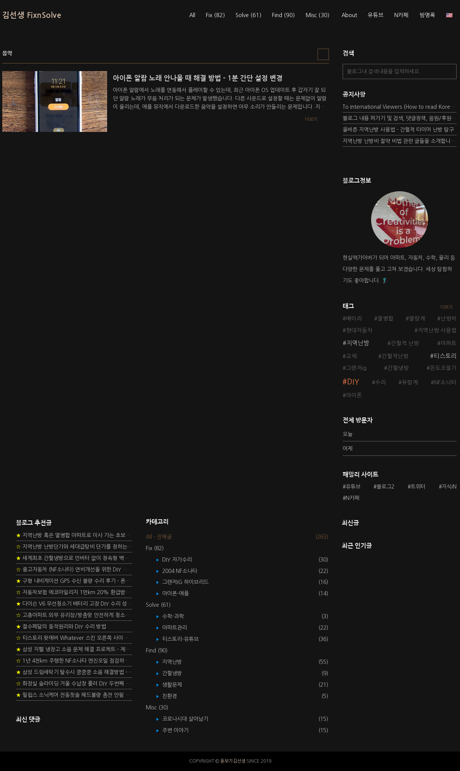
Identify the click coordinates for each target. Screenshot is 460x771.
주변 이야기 (181, 730)
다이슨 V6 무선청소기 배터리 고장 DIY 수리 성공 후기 (74, 603)
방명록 (427, 15)
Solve (248, 15)
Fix (215, 15)
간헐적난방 (395, 356)
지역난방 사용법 (437, 330)
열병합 (386, 318)
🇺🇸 (449, 15)
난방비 (449, 318)
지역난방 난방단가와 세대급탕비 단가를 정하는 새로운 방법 (74, 546)
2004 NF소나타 (185, 571)
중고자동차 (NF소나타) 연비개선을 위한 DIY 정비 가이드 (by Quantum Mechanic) (74, 569)
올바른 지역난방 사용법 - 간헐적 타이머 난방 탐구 (398, 129)
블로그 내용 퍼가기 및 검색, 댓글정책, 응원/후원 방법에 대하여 (400, 118)
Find (283, 15)
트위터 (418, 486)
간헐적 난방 (405, 343)
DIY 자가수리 (182, 560)
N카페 (401, 15)
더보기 (446, 307)
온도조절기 (443, 368)
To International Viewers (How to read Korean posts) (400, 106)
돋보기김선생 (232, 761)
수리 (380, 382)
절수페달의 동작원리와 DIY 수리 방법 (61, 626)
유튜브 (376, 15)
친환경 (175, 696)
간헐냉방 (398, 368)
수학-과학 (178, 616)
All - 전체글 (159, 536)
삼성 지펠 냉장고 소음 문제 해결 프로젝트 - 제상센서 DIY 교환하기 (74, 649)
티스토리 (445, 356)
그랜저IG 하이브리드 (191, 582)
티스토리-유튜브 (186, 639)
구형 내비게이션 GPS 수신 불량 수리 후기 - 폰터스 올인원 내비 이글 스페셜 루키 (74, 581)
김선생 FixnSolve (32, 15)
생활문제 (177, 685)
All (192, 15)
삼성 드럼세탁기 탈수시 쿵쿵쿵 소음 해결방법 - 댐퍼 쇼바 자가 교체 (74, 672)
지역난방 (357, 343)
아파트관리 (180, 628)
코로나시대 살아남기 (191, 719)
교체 (351, 356)
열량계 (417, 318)
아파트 (449, 343)
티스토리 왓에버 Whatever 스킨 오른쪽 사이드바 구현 (74, 638)
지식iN (449, 486)
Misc (317, 15)
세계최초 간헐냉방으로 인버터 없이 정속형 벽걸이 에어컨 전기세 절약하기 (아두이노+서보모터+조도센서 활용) (74, 558)
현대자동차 (359, 330)
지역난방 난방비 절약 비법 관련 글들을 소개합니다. (400, 141)
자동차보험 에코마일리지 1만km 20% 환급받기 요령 (74, 592)
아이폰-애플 (181, 593)
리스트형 (323, 54)
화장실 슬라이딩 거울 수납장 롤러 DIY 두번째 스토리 (74, 683)
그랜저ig (356, 368)
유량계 (410, 382)
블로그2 (385, 486)
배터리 (354, 318)
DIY (353, 382)
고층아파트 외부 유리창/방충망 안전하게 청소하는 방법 (74, 615)
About (349, 15)
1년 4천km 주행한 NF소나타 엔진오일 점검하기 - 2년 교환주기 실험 (74, 660)
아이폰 (354, 395)
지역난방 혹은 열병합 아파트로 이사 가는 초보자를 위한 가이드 (74, 535)
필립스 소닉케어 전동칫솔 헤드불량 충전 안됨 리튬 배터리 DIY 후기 (74, 695)
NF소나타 (445, 382)
